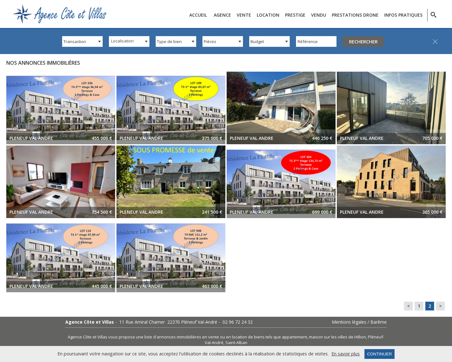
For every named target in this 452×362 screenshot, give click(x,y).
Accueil (198, 15)
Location (268, 15)
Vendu (318, 15)
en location (236, 337)
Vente (244, 15)
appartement (294, 337)
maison (316, 337)
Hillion (360, 337)
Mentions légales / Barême (359, 322)
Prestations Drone (355, 15)
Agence (222, 15)
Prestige (295, 15)
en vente (210, 337)
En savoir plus (345, 354)
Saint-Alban (236, 342)
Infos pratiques (403, 15)
